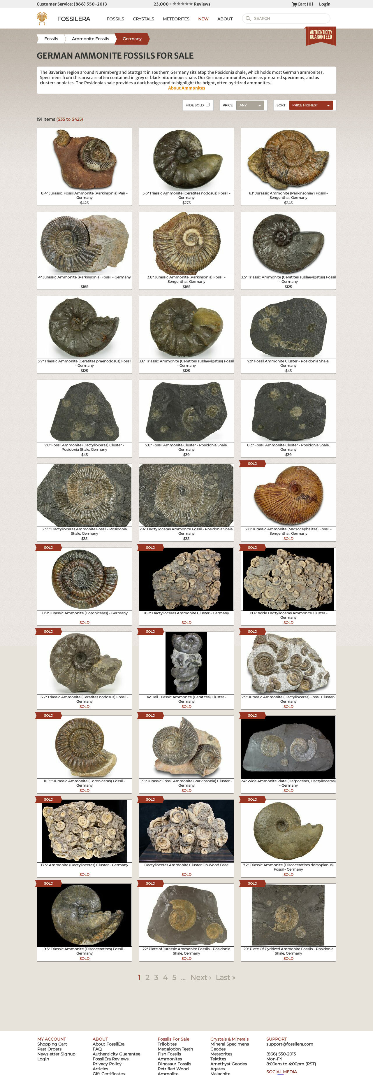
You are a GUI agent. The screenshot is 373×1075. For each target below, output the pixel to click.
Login (324, 4)
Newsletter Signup (56, 1054)
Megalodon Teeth (175, 1049)
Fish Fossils (169, 1054)
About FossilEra (108, 1044)
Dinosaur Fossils (174, 1064)
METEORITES (176, 19)
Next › (200, 977)
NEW (203, 19)
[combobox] (309, 105)
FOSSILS (115, 19)
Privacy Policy (107, 1064)
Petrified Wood (173, 1069)
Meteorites (221, 1054)
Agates (217, 1069)
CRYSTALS (143, 19)
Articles (100, 1069)
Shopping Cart (52, 1044)
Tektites (218, 1059)
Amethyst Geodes (228, 1064)
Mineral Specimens (229, 1044)
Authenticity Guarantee (116, 1054)
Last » (225, 977)
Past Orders (49, 1049)
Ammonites (170, 1059)
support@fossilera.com (289, 1044)
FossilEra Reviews (111, 1059)
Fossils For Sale (173, 1039)
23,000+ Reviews (182, 4)
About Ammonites (186, 88)
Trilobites (167, 1044)
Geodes (218, 1049)
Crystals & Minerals (229, 1039)
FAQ (97, 1049)
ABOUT (225, 19)
